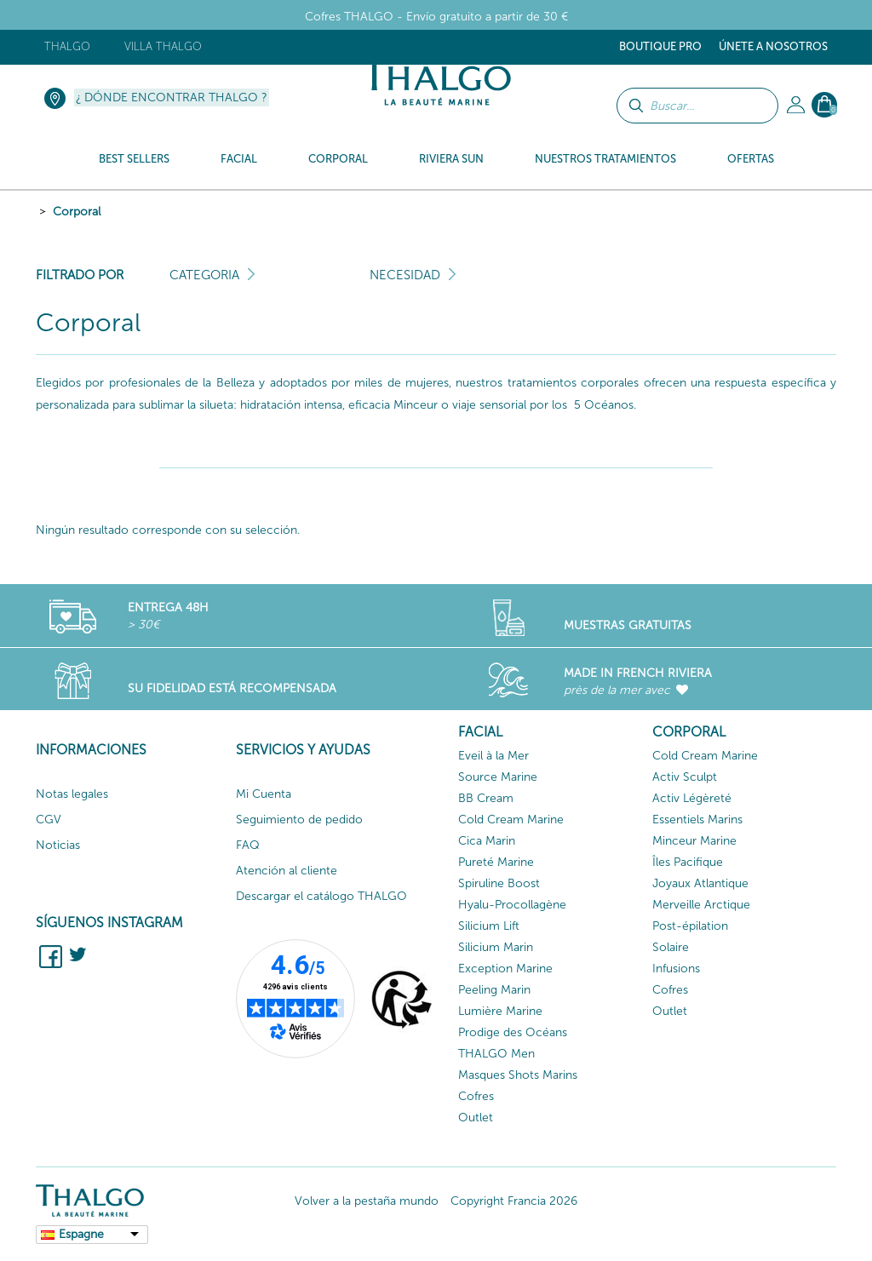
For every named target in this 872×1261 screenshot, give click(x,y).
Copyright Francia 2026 (513, 1201)
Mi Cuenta (263, 794)
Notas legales (72, 794)
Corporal (76, 211)
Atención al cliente (286, 870)
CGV (48, 819)
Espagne (81, 1234)
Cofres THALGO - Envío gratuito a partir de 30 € (436, 16)
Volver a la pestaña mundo (367, 1201)
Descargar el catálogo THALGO (321, 896)
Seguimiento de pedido (299, 819)
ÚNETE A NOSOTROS (773, 46)
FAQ (248, 845)
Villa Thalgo (163, 46)
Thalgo (67, 46)
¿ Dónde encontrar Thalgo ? (171, 97)
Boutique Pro (660, 46)
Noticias (58, 845)
